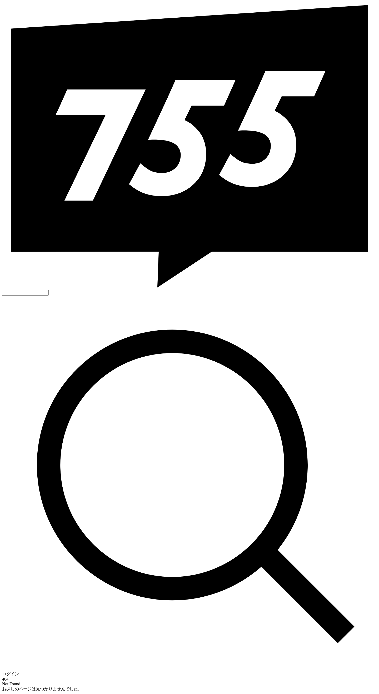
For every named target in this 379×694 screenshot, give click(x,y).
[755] (189, 287)
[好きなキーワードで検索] (25, 293)
